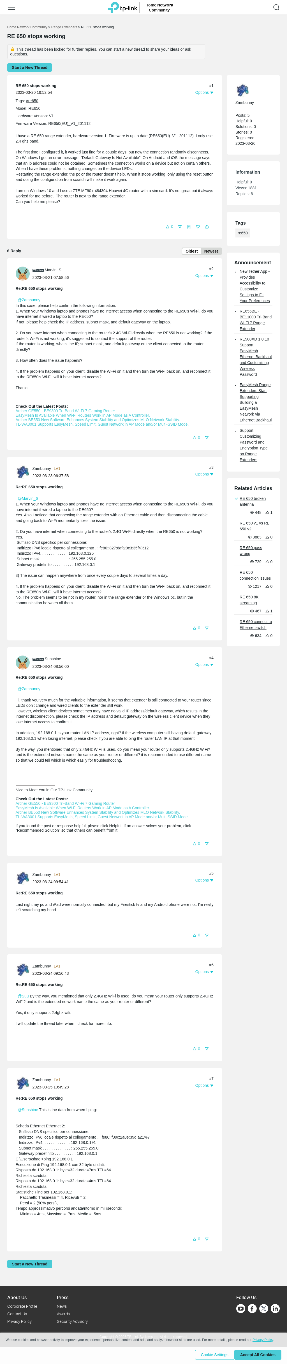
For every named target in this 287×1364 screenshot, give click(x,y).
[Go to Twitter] (263, 1309)
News (62, 1306)
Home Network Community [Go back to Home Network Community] (27, 27)
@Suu (23, 997)
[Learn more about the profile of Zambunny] (24, 473)
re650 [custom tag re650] (243, 233)
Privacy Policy (19, 1321)
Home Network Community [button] (159, 7)
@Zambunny (29, 301)
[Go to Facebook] (252, 1308)
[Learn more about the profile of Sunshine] (24, 663)
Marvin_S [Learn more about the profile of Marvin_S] (53, 271)
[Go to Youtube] (240, 1308)
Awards (63, 1313)
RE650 (35, 108)
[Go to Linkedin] (275, 1308)
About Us (17, 1297)
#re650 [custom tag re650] (32, 101)
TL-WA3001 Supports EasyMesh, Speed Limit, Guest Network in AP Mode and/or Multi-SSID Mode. (102, 425)
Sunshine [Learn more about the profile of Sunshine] (53, 660)
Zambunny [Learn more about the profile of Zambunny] (42, 469)
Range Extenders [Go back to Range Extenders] (64, 27)
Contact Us (17, 1313)
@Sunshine (28, 1111)
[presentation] (23, 275)
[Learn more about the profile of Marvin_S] (24, 274)
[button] (11, 7)
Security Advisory (72, 1321)
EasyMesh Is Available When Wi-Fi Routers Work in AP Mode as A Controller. (83, 416)
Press (62, 1297)
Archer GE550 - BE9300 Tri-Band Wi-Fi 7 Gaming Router (66, 412)
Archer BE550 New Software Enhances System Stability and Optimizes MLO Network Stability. (98, 421)
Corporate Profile (22, 1306)
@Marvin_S (28, 499)
